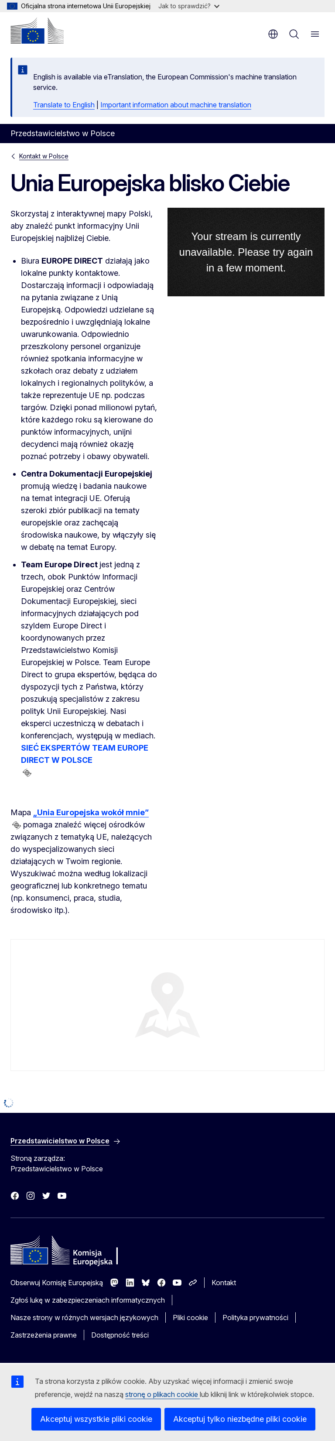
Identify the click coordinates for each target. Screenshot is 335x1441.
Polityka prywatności (255, 1317)
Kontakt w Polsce (43, 156)
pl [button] (273, 34)
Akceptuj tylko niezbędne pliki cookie (240, 1419)
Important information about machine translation (175, 104)
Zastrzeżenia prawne (43, 1335)
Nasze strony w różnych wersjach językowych (84, 1317)
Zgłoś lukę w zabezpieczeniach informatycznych (87, 1300)
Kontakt (224, 1282)
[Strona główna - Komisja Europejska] (37, 30)
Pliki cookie (190, 1317)
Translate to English (64, 104)
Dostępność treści (120, 1335)
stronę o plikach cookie (162, 1394)
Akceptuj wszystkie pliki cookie (96, 1419)
